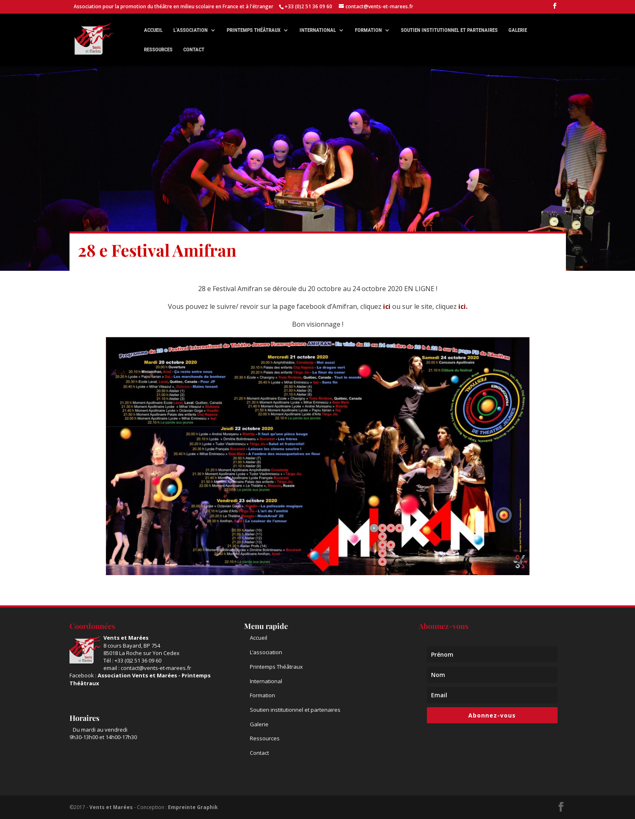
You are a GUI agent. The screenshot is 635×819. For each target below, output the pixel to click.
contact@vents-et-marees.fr (156, 668)
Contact (193, 50)
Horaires (84, 718)
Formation (368, 30)
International (318, 30)
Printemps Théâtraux (276, 666)
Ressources (158, 50)
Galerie (517, 30)
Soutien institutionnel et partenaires (449, 30)
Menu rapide (266, 626)
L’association (190, 30)
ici (387, 306)
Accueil (153, 30)
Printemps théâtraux (253, 30)
